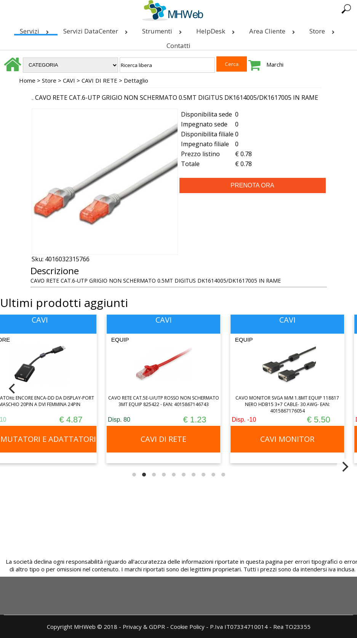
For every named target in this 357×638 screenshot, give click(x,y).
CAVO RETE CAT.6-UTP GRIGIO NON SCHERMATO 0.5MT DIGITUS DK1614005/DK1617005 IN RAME (176, 97)
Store (323, 29)
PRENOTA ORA (252, 185)
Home (27, 80)
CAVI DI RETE (99, 80)
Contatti (178, 45)
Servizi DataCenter (97, 29)
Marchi (274, 64)
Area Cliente (273, 29)
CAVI (69, 80)
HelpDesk (217, 29)
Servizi (36, 29)
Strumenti (163, 29)
